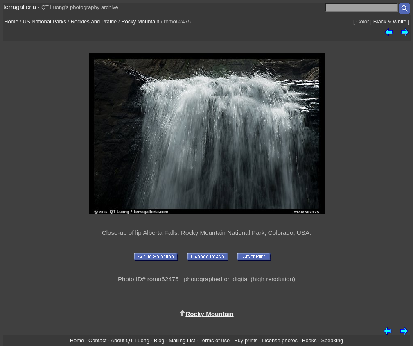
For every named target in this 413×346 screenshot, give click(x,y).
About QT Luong (130, 340)
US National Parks (44, 21)
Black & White (389, 21)
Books (309, 340)
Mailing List (182, 340)
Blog (159, 340)
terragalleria (19, 6)
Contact (97, 340)
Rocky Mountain (140, 21)
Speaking (332, 340)
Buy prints (245, 340)
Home (11, 21)
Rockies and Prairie (94, 21)
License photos (280, 340)
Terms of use (214, 340)
